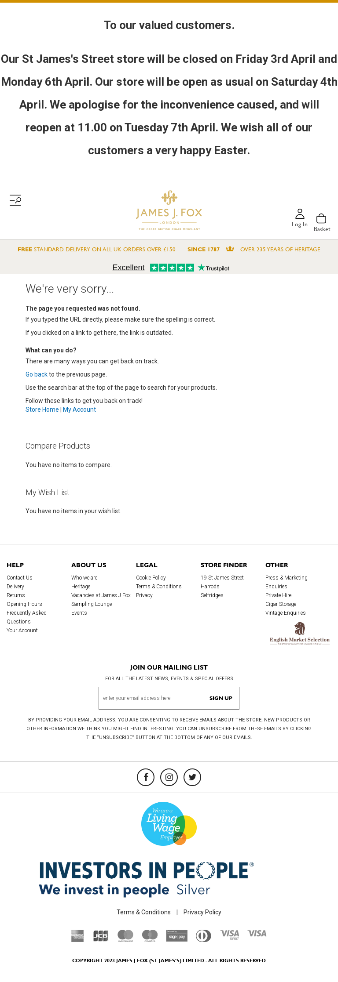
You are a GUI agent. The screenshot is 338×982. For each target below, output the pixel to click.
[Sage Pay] (176, 939)
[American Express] (77, 939)
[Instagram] (169, 777)
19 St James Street (222, 578)
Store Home (42, 409)
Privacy (144, 595)
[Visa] (257, 934)
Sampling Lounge (91, 604)
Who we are (84, 578)
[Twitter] (192, 777)
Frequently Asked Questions (27, 617)
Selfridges (212, 595)
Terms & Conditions (159, 586)
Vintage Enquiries (285, 613)
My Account (79, 409)
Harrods (210, 586)
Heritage (80, 586)
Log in (300, 224)
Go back (37, 374)
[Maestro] (150, 939)
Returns (16, 595)
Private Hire (278, 595)
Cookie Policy (151, 578)
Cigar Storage (280, 604)
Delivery (15, 586)
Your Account (22, 630)
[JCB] (100, 939)
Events (79, 613)
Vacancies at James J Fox (101, 595)
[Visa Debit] (229, 938)
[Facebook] (145, 777)
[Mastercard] (125, 939)
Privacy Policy (202, 912)
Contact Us (20, 578)
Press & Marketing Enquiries (286, 582)
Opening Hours (24, 604)
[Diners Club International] (203, 939)
